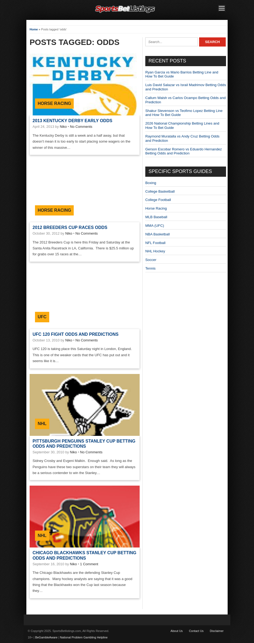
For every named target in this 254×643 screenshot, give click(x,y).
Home (34, 29)
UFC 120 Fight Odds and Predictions (75, 334)
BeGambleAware (46, 637)
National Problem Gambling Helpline (84, 637)
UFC (42, 317)
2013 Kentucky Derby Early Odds (72, 120)
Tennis (150, 268)
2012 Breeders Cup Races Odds (70, 227)
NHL (42, 423)
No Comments (81, 127)
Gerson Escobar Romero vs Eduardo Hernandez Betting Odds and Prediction (183, 151)
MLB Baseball (156, 217)
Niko (63, 127)
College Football (158, 200)
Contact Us (196, 631)
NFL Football (155, 243)
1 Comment (89, 564)
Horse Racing (54, 103)
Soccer (150, 260)
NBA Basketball (157, 234)
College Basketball (160, 191)
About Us (177, 631)
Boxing (150, 183)
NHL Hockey (155, 251)
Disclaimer (217, 631)
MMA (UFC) (154, 226)
